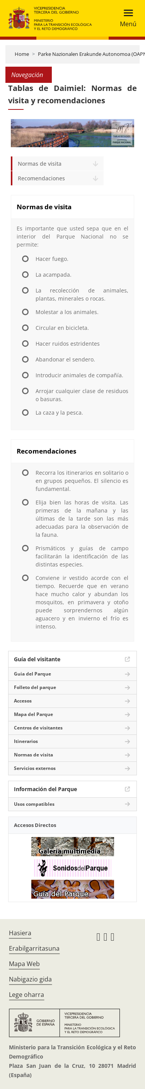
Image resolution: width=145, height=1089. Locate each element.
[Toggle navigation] (126, 18)
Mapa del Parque (33, 714)
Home (22, 53)
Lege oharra (26, 994)
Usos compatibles (34, 804)
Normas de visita (39, 163)
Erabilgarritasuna (34, 948)
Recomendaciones (41, 178)
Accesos (23, 700)
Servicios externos (35, 768)
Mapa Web (24, 964)
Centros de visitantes (38, 727)
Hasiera (20, 933)
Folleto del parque (35, 687)
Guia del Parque (32, 674)
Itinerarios (26, 741)
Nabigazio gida (30, 979)
